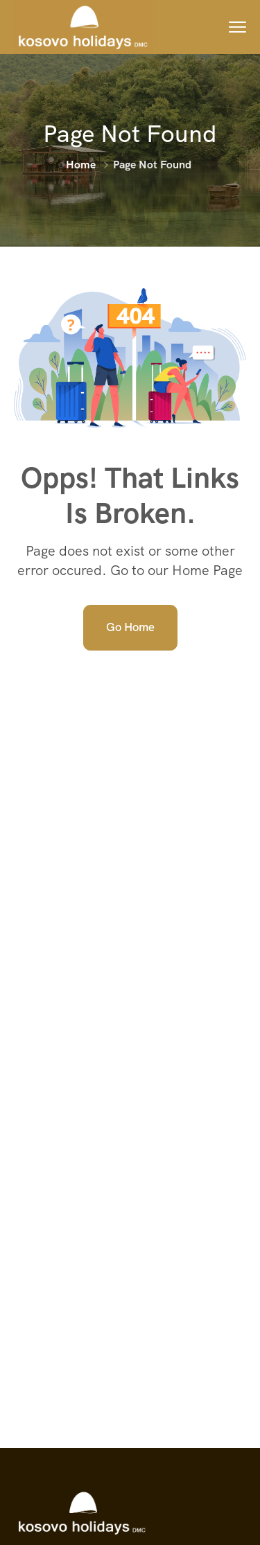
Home (81, 164)
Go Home (130, 627)
